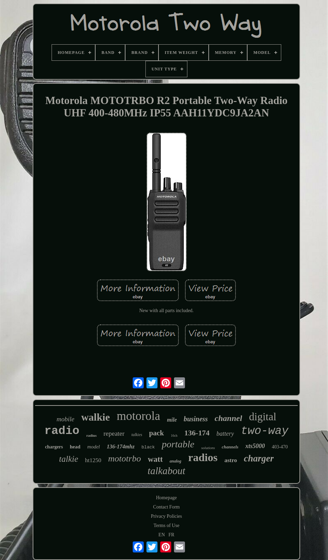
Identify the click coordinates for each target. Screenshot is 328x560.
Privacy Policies (166, 516)
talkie (68, 459)
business (196, 419)
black (148, 447)
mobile (65, 419)
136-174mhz (120, 446)
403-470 (280, 446)
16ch (174, 435)
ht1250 (93, 460)
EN (161, 534)
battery (225, 433)
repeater (113, 433)
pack (156, 433)
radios (202, 457)
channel (228, 418)
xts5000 (255, 446)
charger (259, 458)
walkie (95, 417)
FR (171, 534)
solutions (208, 448)
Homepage (166, 497)
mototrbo (124, 459)
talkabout (166, 470)
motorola (138, 416)
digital (262, 417)
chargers (54, 446)
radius (91, 435)
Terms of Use (166, 525)
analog (175, 461)
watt (155, 459)
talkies (136, 434)
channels (230, 446)
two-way (264, 431)
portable (178, 444)
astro (231, 460)
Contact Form (166, 507)
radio (61, 430)
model (93, 446)
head (75, 446)
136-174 (196, 432)
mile (172, 420)
